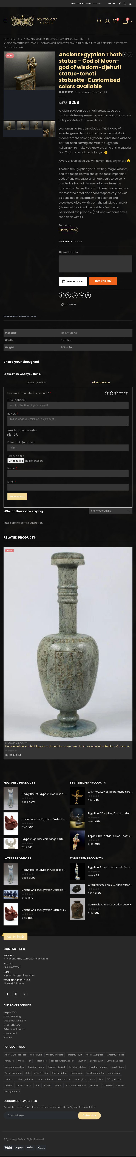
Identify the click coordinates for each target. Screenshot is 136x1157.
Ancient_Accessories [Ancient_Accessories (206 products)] (15, 1055)
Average (116, 393)
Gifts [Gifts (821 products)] (27, 1073)
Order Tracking (12, 1017)
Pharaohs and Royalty (16, 743)
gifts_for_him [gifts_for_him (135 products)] (41, 1073)
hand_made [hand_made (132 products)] (114, 1073)
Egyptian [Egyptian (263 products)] (82, 1061)
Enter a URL (21, 442)
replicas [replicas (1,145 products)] (47, 1086)
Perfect (126, 393)
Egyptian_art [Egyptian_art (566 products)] (96, 1061)
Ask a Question (100, 382)
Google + (81, 295)
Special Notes (68, 252)
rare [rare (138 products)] (37, 1086)
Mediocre (111, 393)
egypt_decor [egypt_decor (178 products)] (117, 1067)
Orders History (12, 1025)
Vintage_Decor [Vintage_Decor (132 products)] (12, 1092)
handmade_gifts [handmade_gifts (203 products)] (95, 1073)
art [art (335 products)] (29, 1061)
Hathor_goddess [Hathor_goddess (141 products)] (24, 1080)
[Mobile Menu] (6, 21)
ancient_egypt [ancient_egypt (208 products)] (74, 1055)
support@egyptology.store (19, 975)
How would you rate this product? (29, 393)
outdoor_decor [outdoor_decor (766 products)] (23, 1086)
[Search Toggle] (99, 21)
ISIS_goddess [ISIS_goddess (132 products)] (114, 1080)
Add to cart (75, 281)
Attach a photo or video (22, 430)
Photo (9, 435)
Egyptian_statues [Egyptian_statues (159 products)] (98, 1067)
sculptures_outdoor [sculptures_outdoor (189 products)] (76, 1086)
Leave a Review (36, 382)
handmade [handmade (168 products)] (76, 1073)
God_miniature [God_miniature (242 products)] (59, 1073)
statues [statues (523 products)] (120, 1086)
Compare (70, 304)
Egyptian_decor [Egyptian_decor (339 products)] (115, 1061)
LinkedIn (75, 295)
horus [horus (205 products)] (92, 1080)
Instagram (24, 994)
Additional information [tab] (20, 316)
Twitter (68, 295)
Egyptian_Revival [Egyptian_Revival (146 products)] (56, 1067)
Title (16, 400)
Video (16, 435)
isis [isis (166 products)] (101, 1080)
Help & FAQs (11, 1012)
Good (121, 393)
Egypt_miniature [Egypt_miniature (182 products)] (13, 1073)
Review (12, 413)
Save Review (17, 496)
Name (12, 468)
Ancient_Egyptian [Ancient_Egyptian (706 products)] (94, 1055)
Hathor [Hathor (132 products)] (8, 1080)
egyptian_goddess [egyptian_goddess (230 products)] (14, 1067)
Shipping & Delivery (15, 1021)
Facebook (61, 295)
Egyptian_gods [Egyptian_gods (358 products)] (36, 1067)
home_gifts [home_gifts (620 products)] (80, 1080)
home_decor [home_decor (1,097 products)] (63, 1080)
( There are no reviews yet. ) (91, 92)
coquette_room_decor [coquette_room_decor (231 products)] (62, 1061)
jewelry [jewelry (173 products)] (8, 1086)
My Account (10, 1034)
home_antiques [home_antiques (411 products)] (45, 1080)
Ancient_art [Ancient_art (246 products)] (36, 1055)
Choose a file (15, 456)
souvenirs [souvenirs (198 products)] (107, 1086)
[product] (68, 644)
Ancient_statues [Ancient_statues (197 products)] (115, 1055)
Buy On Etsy (103, 281)
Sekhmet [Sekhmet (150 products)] (94, 1086)
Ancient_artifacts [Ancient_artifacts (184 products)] (54, 1055)
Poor (107, 393)
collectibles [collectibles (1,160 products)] (41, 1061)
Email (88, 295)
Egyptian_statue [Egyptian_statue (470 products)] (77, 1067)
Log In (111, 3)
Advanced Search (14, 1029)
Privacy (8, 1038)
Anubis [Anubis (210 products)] (21, 1061)
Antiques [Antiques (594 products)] (9, 1061)
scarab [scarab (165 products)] (58, 1086)
